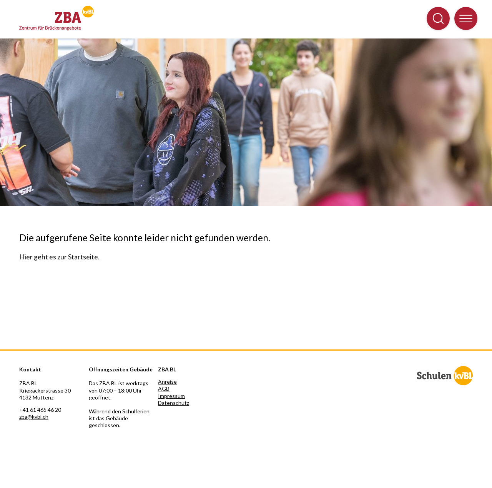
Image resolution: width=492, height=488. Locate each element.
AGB (164, 388)
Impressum (171, 396)
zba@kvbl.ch (33, 416)
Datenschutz (173, 402)
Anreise (167, 381)
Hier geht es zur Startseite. (59, 256)
